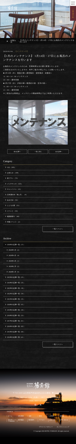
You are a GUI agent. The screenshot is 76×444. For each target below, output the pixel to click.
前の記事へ (17, 151)
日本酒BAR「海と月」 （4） (16, 194)
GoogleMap (58, 393)
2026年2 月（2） (13, 266)
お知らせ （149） (12, 173)
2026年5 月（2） (13, 250)
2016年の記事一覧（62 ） (15, 326)
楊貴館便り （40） (12, 216)
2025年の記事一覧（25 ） (15, 277)
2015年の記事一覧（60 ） (15, 332)
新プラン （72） (12, 178)
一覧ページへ (58, 229)
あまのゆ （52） (12, 200)
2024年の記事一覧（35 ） (15, 283)
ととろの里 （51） (12, 205)
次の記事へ (58, 151)
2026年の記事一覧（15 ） (15, 244)
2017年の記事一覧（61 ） (15, 321)
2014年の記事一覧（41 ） (15, 337)
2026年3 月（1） (13, 261)
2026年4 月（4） (13, 255)
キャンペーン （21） (13, 189)
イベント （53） (12, 211)
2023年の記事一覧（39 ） (15, 288)
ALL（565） (10, 167)
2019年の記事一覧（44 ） (15, 310)
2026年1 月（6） (13, 272)
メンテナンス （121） (14, 184)
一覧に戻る (38, 151)
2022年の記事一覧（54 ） (15, 293)
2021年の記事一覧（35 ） (15, 299)
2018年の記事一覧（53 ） (15, 315)
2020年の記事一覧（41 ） (15, 304)
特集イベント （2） (13, 222)
